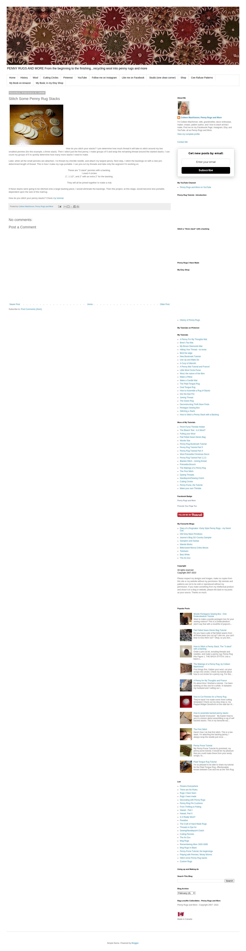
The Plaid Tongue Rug (190, 384)
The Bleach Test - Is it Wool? (192, 430)
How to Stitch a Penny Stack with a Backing (199, 414)
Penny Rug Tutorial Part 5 (191, 447)
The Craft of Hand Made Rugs (193, 824)
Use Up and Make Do (189, 360)
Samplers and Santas (189, 541)
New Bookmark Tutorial (190, 356)
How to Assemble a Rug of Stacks (195, 390)
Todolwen (184, 551)
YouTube (82, 77)
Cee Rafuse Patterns (202, 77)
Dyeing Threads (187, 475)
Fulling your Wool (187, 434)
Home (12, 77)
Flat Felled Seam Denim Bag (193, 437)
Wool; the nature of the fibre (192, 373)
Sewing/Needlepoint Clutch (192, 830)
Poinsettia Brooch (188, 464)
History (24, 77)
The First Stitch (186, 471)
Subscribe (206, 170)
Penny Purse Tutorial (203, 745)
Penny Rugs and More (186, 500)
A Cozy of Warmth (188, 363)
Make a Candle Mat (188, 380)
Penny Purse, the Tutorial (191, 485)
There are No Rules (188, 790)
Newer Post (15, 304)
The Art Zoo (185, 558)
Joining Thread (186, 397)
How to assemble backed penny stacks (211, 713)
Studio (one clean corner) (162, 77)
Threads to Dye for (188, 827)
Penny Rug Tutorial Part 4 (191, 451)
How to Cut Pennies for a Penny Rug (210, 697)
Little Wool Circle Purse (190, 370)
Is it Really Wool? (187, 817)
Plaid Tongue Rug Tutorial (205, 762)
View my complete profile (188, 134)
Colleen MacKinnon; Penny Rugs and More (201, 117)
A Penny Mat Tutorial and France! (195, 367)
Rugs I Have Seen (188, 793)
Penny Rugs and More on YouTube (195, 187)
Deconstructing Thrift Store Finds (194, 404)
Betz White (185, 554)
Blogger (135, 943)
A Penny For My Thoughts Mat (193, 339)
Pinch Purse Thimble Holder (192, 427)
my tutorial (58, 198)
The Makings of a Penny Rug (193, 468)
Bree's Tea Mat (186, 343)
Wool (35, 77)
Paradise (184, 820)
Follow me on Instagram (104, 77)
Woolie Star (185, 440)
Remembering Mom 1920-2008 (194, 844)
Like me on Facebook (133, 77)
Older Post (165, 304)
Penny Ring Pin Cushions (191, 803)
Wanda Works (186, 544)
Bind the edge (186, 353)
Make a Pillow (186, 377)
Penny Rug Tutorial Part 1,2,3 (193, 458)
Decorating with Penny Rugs (192, 800)
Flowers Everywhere (189, 786)
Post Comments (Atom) (31, 309)
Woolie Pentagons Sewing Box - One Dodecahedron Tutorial (210, 615)
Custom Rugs (186, 861)
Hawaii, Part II (186, 813)
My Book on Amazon (20, 83)
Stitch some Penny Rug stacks (193, 858)
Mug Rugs (184, 841)
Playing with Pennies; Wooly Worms (196, 854)
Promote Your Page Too (187, 506)
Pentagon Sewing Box (190, 408)
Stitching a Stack (187, 411)
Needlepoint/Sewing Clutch (192, 478)
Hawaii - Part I (186, 810)
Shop (183, 77)
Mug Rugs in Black (188, 848)
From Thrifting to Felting (190, 807)
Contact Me (182, 142)
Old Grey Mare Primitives (191, 534)
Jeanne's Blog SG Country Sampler (196, 537)
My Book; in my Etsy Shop (49, 83)
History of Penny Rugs (190, 320)
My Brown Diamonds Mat (191, 346)
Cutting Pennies (187, 834)
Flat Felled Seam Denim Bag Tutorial (210, 630)
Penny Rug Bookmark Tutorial (193, 444)
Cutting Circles (50, 77)
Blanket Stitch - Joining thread (193, 461)
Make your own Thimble (190, 488)
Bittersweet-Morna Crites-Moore (194, 548)
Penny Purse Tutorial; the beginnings (196, 851)
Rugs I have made (188, 796)
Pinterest (68, 77)
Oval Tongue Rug (187, 387)
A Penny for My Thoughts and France (210, 680)
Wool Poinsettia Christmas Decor (194, 454)
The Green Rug (187, 401)
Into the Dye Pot (187, 394)
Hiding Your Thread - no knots (193, 349)
